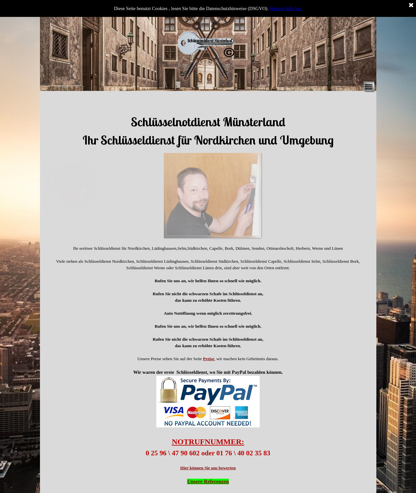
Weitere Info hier (286, 8)
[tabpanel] (208, 122)
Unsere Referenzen (208, 481)
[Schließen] (411, 5)
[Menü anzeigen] (368, 86)
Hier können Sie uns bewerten (208, 467)
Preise (208, 358)
